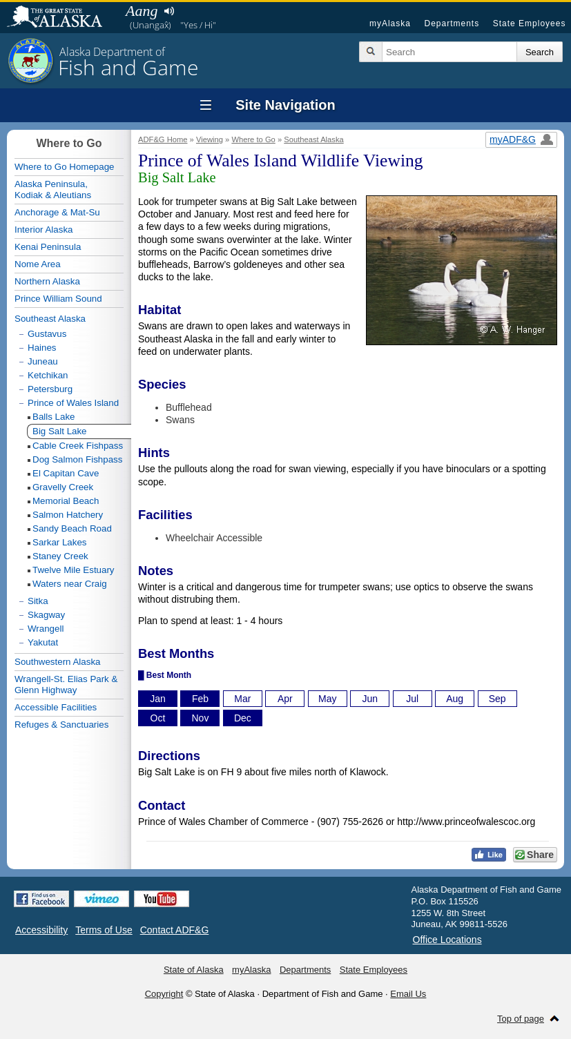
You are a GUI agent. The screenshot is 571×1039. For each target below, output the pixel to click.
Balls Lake (53, 416)
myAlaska (390, 23)
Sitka (38, 601)
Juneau (43, 361)
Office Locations (447, 939)
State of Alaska (61, 18)
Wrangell (46, 628)
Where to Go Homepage (64, 167)
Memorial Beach (65, 501)
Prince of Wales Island (73, 403)
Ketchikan (48, 375)
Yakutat (43, 642)
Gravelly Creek (62, 487)
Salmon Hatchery (67, 514)
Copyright (164, 994)
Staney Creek (60, 556)
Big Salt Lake (59, 431)
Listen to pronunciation (168, 11)
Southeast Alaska (313, 139)
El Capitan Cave (65, 473)
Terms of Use (103, 929)
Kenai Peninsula (47, 247)
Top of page (520, 1018)
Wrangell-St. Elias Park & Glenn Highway (65, 684)
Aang (141, 10)
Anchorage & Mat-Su (57, 212)
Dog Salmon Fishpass (77, 459)
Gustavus (47, 334)
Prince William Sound (58, 298)
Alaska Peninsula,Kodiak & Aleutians (52, 189)
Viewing (209, 139)
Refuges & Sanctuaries (61, 724)
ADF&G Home (163, 139)
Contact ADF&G (174, 929)
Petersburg (50, 389)
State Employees (529, 23)
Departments (451, 23)
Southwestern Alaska (57, 662)
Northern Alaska (47, 281)
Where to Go (253, 139)
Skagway (46, 615)
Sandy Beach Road (72, 528)
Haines (42, 347)
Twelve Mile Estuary (73, 570)
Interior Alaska (43, 229)
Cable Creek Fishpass (77, 445)
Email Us (408, 994)
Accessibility (41, 929)
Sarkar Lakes (59, 542)
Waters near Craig (69, 584)
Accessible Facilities (55, 707)
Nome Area (37, 264)
